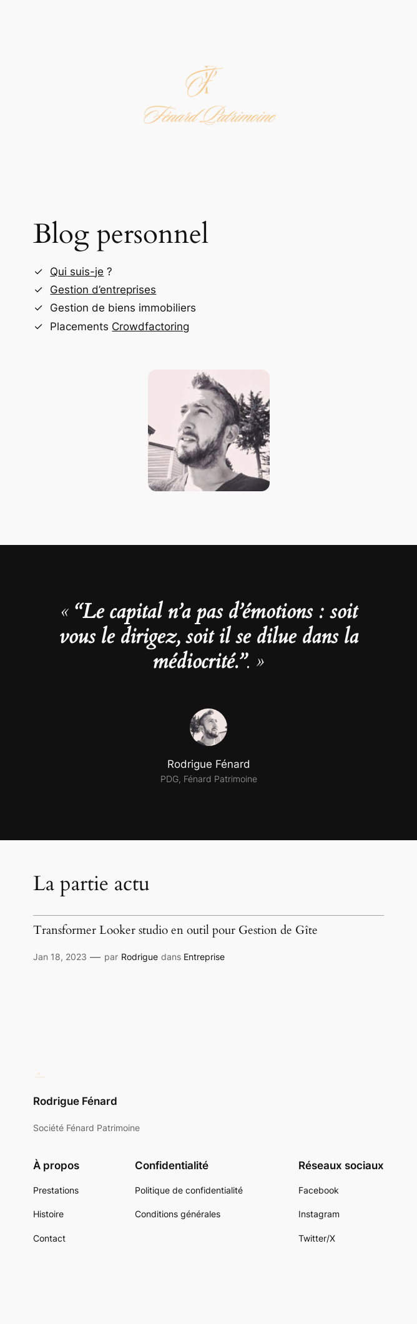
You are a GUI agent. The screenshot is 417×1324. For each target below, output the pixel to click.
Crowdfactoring (150, 326)
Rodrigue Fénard (75, 1101)
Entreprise (204, 956)
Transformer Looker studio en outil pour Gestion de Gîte (175, 930)
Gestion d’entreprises (103, 289)
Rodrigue (139, 956)
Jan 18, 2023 (60, 956)
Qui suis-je (77, 271)
